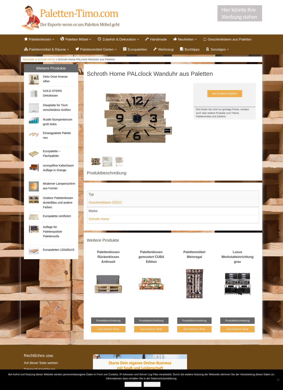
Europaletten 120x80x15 (58, 249)
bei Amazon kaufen (224, 93)
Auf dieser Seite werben (41, 363)
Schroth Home (46, 59)
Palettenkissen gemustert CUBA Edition (151, 256)
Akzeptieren (133, 384)
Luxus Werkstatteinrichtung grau (237, 256)
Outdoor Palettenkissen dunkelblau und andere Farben (58, 202)
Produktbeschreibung (108, 320)
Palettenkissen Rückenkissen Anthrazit (108, 256)
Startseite (28, 59)
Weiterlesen (152, 384)
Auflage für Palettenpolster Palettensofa (52, 231)
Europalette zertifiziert (57, 216)
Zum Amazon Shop (108, 329)
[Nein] (278, 380)
